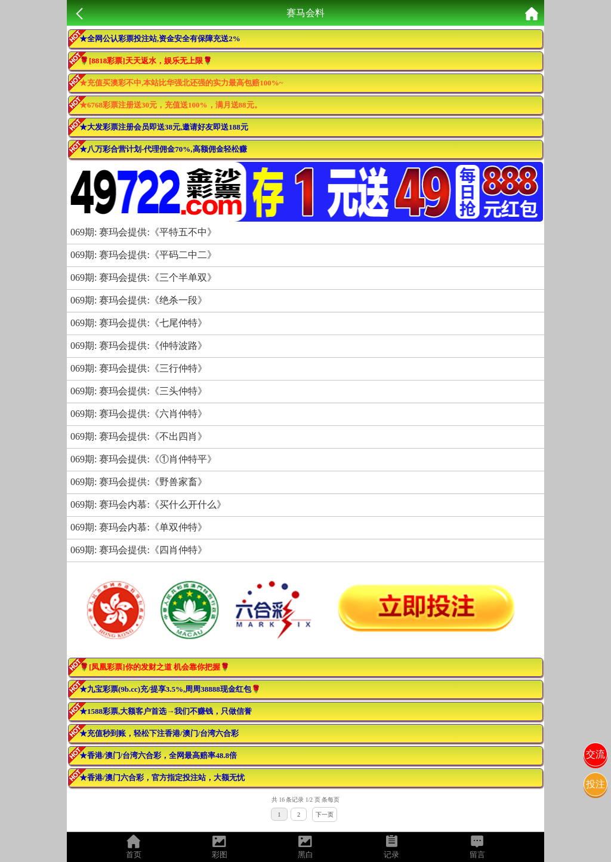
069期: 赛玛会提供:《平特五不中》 (143, 232)
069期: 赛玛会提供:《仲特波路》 (138, 345)
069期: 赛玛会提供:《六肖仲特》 (138, 414)
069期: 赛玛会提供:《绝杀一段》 (138, 300)
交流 (595, 754)
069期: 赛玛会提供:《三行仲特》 (138, 368)
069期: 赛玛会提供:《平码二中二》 (143, 255)
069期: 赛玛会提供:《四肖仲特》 (138, 550)
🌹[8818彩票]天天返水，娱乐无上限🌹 (145, 60)
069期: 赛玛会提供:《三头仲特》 (138, 391)
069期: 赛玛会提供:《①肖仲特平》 (143, 459)
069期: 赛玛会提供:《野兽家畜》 (138, 482)
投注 (595, 784)
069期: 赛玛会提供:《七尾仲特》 (138, 323)
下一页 (325, 814)
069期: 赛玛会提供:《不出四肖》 (138, 436)
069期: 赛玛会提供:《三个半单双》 (143, 277)
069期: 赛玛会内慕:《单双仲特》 (138, 527)
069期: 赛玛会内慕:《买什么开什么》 (148, 504)
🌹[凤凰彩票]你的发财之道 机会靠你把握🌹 (154, 666)
